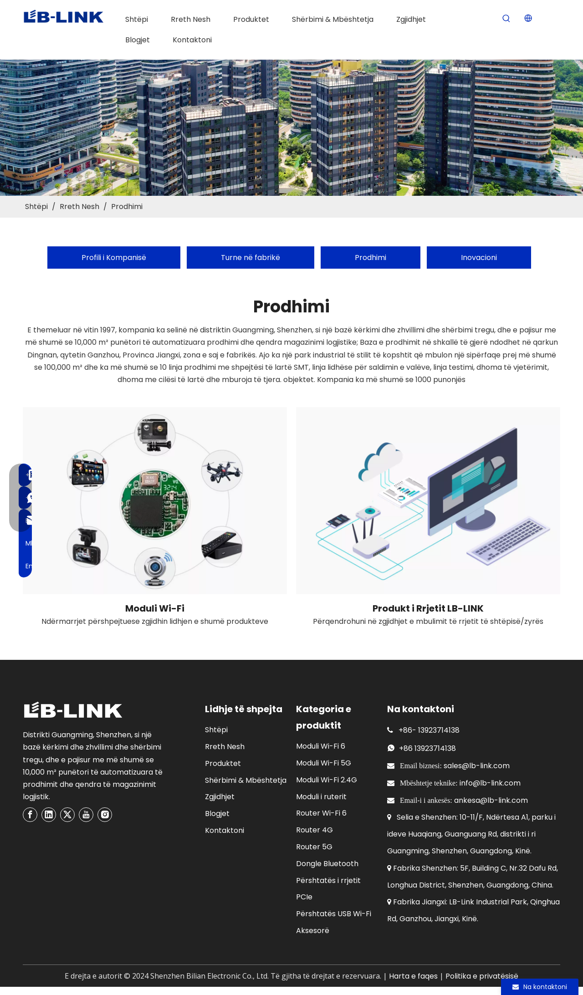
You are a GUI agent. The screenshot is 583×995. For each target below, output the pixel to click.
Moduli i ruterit (321, 796)
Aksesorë (312, 930)
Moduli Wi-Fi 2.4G (326, 780)
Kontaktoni (224, 830)
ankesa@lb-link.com (491, 800)
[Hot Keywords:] (506, 19)
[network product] (428, 500)
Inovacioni (479, 257)
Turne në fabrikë (250, 257)
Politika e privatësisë (481, 976)
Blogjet (217, 813)
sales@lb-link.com (477, 765)
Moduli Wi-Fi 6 (320, 746)
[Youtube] (86, 814)
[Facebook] (30, 814)
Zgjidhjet (220, 796)
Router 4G (314, 830)
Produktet (223, 763)
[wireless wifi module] (155, 500)
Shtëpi (216, 730)
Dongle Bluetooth (327, 863)
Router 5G (314, 847)
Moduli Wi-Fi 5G (323, 763)
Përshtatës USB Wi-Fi (333, 913)
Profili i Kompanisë (114, 257)
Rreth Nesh (225, 746)
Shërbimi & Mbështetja (245, 780)
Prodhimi (370, 257)
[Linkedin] (48, 814)
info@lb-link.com (490, 783)
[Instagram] (104, 814)
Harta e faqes (413, 976)
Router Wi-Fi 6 (321, 813)
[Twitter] (67, 814)
